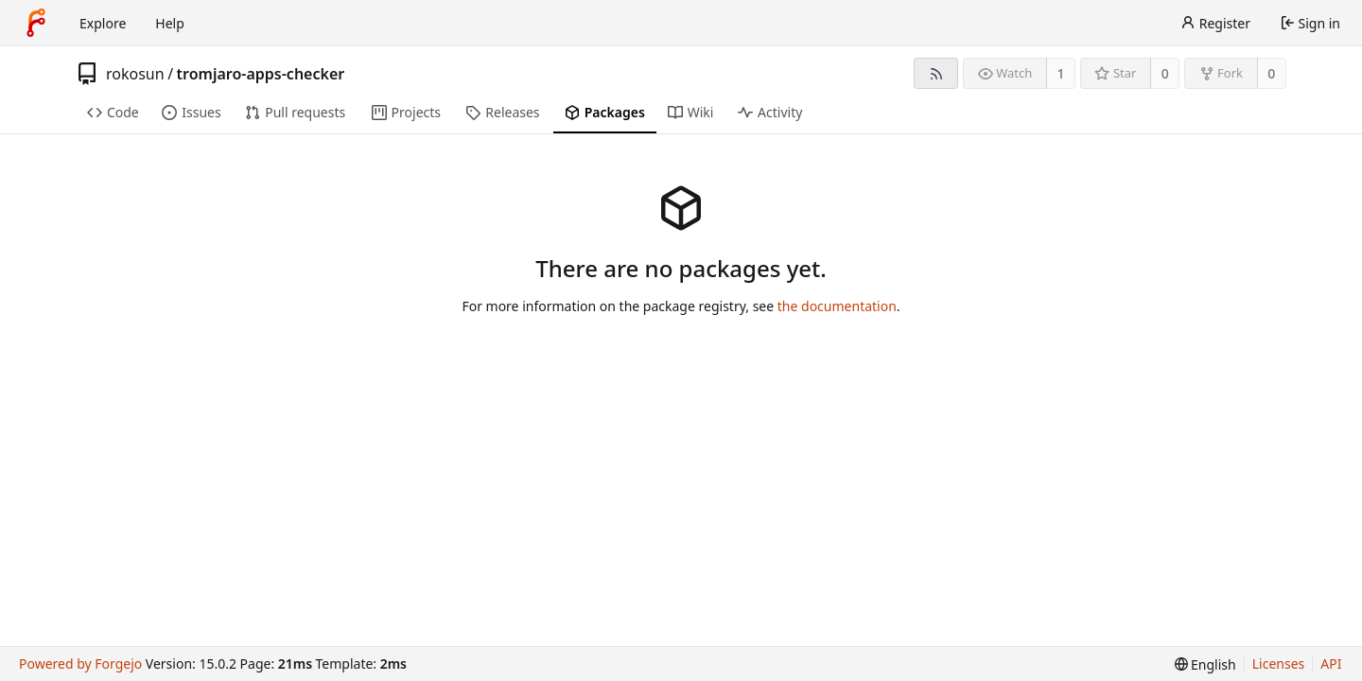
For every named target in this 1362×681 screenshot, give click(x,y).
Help (169, 23)
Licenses (1278, 663)
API (1330, 663)
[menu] (1205, 664)
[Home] (35, 23)
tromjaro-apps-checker (261, 73)
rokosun (135, 73)
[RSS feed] (936, 73)
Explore (102, 23)
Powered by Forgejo (80, 663)
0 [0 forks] (1271, 73)
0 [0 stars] (1165, 73)
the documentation (837, 306)
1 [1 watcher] (1061, 73)
